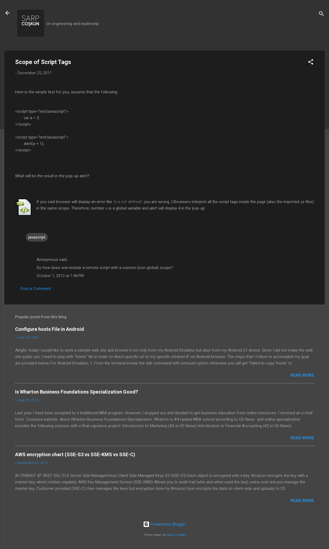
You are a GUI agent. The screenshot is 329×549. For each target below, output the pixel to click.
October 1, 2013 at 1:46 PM (60, 275)
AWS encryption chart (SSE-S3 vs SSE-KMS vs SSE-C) (75, 454)
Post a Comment (35, 288)
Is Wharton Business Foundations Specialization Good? (76, 392)
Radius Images (176, 535)
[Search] (321, 14)
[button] (310, 63)
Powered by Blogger (164, 524)
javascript (36, 237)
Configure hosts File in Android (49, 329)
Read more (302, 375)
